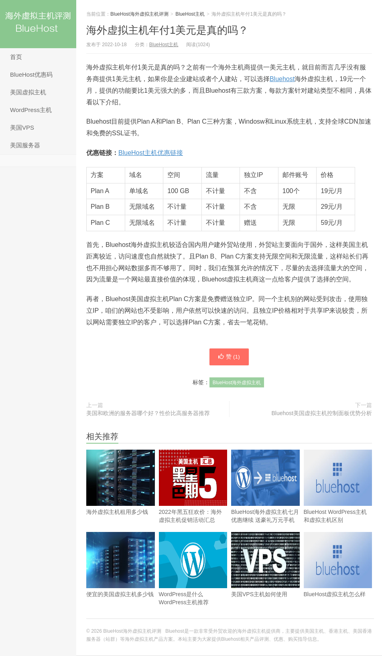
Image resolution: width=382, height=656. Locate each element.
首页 (16, 56)
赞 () (229, 357)
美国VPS (22, 127)
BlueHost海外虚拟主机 (237, 383)
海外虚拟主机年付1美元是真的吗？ (167, 30)
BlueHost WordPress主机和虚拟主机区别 (338, 500)
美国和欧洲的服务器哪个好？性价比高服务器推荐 (148, 414)
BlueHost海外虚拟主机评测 (38, 24)
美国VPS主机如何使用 (265, 578)
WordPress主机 (31, 109)
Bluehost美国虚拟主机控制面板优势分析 (322, 414)
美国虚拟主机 (28, 92)
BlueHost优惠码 (31, 74)
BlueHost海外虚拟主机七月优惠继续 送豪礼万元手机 (265, 500)
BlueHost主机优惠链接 (150, 152)
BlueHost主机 (190, 14)
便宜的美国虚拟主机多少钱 (120, 578)
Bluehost (282, 78)
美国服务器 (25, 145)
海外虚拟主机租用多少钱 (120, 496)
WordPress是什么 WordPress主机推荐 (193, 582)
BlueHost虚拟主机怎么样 (338, 578)
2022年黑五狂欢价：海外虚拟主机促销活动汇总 (193, 500)
